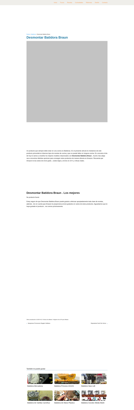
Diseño (97, 2)
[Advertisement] (67, 20)
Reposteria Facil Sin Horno (98, 323)
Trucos (62, 2)
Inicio (55, 2)
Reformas (89, 2)
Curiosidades (79, 2)
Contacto (105, 2)
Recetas (69, 2)
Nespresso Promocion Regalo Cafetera (39, 323)
